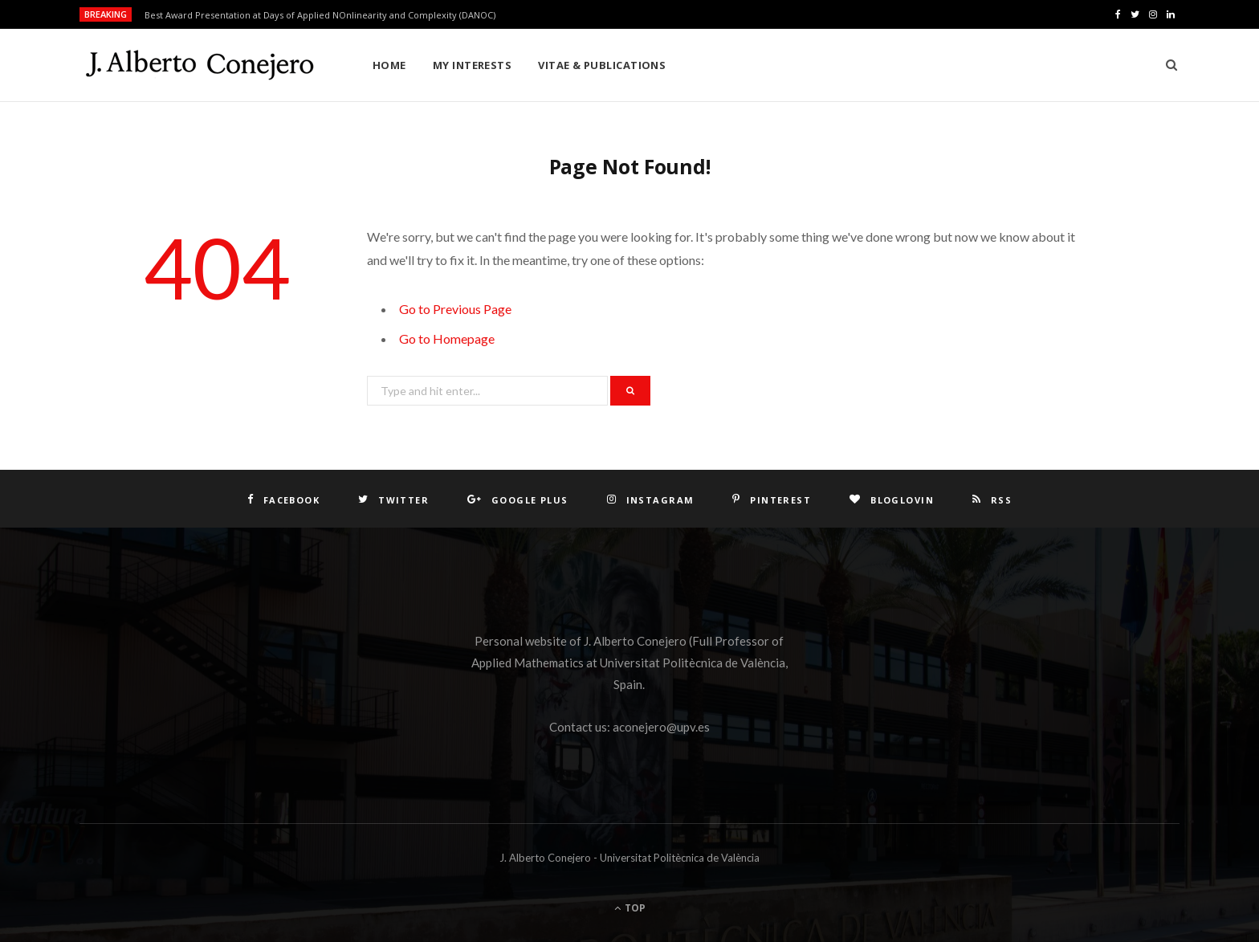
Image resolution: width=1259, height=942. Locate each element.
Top (630, 908)
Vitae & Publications (602, 65)
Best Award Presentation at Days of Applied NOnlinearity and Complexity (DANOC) (320, 15)
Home (389, 65)
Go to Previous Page (455, 308)
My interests (472, 65)
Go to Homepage (447, 338)
